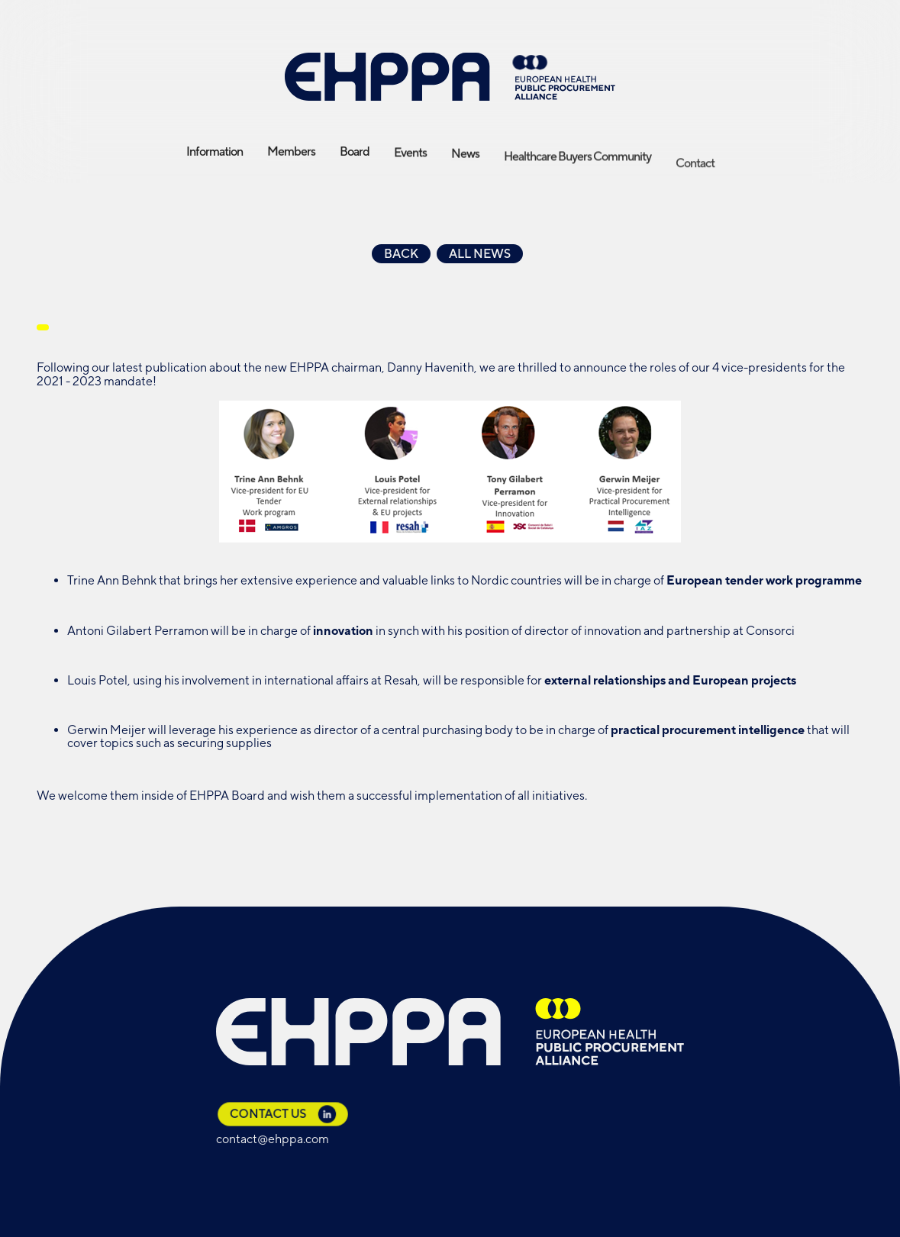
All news (480, 253)
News (465, 163)
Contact (695, 185)
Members (291, 155)
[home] (450, 77)
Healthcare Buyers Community (577, 172)
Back (401, 253)
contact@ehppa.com (272, 1138)
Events (410, 159)
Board (354, 152)
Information (214, 154)
